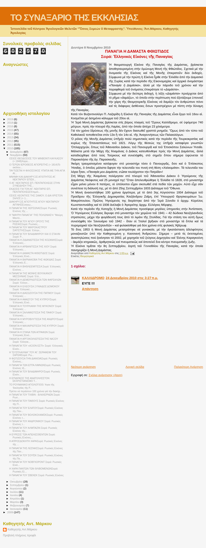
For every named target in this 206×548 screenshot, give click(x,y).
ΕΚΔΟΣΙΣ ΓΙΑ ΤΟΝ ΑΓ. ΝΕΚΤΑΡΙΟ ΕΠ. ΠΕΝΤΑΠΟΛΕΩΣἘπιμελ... (30, 190)
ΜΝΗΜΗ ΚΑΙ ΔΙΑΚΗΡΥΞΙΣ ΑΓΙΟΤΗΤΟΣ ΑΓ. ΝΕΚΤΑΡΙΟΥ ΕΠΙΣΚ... (32, 178)
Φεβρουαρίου (18, 505)
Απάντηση (90, 289)
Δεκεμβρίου (17, 151)
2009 (10, 512)
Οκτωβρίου (16, 481)
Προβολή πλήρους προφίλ (19, 535)
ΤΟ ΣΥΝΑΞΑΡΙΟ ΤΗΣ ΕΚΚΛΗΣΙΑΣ (74, 17)
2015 (10, 129)
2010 (10, 148)
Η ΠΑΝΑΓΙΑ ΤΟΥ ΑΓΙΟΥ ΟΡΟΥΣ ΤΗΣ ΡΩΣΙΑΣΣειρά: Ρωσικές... (29, 222)
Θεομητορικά (87, 256)
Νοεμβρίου (16, 155)
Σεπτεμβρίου (17, 485)
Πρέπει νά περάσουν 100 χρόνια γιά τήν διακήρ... (35, 391)
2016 (10, 126)
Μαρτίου (15, 502)
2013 (10, 137)
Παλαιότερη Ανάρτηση (188, 367)
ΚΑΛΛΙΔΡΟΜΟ (93, 278)
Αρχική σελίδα (135, 367)
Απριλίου (15, 498)
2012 (10, 140)
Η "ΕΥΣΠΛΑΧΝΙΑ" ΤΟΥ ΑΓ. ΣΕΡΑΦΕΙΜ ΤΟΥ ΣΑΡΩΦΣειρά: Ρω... (33, 353)
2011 (10, 144)
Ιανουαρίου (16, 508)
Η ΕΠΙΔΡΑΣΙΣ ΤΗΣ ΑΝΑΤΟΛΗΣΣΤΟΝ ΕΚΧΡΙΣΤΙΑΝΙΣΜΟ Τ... (29, 379)
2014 (10, 133)
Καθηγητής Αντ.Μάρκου (22, 529)
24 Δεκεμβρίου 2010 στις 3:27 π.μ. (132, 278)
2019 (10, 119)
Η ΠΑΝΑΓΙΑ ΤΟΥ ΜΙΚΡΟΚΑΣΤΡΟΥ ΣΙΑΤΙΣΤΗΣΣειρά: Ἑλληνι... (28, 229)
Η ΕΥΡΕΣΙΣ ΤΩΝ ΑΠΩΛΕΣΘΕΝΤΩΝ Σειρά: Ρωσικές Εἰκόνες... (32, 436)
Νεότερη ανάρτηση (83, 367)
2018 (10, 122)
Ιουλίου (14, 492)
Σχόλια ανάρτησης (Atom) (105, 375)
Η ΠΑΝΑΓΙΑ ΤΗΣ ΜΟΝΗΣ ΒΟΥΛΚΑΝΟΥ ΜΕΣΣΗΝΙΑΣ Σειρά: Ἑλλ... (30, 275)
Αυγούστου (16, 488)
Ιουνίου (14, 495)
